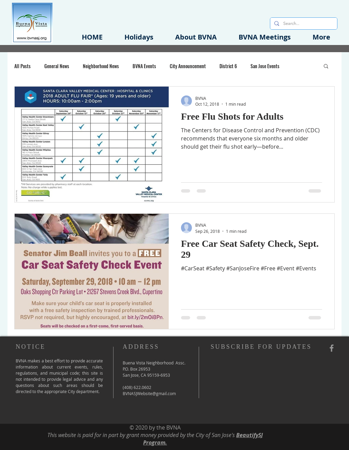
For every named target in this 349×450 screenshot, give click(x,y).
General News (56, 66)
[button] (196, 37)
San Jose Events (265, 66)
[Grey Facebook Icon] (331, 348)
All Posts (22, 66)
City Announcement (188, 66)
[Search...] (303, 23)
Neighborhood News (101, 66)
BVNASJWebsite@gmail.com (149, 393)
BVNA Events (144, 66)
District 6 (228, 66)
